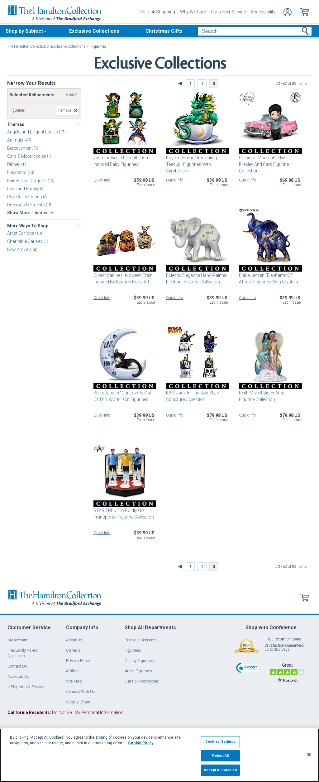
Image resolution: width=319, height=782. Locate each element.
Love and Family (23, 188)
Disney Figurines (139, 660)
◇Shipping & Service (25, 686)
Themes (15, 124)
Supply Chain (78, 702)
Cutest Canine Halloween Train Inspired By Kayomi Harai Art (123, 278)
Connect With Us (80, 691)
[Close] (309, 754)
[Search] (255, 31)
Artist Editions (21, 233)
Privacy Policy (78, 660)
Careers (73, 650)
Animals (15, 140)
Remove (64, 110)
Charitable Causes (25, 241)
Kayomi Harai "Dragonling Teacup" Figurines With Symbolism (191, 164)
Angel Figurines (138, 671)
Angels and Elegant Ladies (33, 131)
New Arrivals (20, 249)
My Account (17, 640)
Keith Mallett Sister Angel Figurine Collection (262, 396)
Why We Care (193, 11)
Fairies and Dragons (27, 180)
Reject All (220, 755)
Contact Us (17, 666)
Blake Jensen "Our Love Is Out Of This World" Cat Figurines (122, 396)
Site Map (74, 681)
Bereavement (20, 148)
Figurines (133, 650)
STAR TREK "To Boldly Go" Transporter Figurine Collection (123, 513)
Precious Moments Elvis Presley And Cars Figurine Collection (264, 164)
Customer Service (228, 11)
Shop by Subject (24, 31)
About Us (74, 640)
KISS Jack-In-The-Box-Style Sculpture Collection (192, 396)
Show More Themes (28, 212)
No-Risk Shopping (157, 11)
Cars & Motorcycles (27, 156)
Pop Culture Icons (25, 196)
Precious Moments (26, 204)
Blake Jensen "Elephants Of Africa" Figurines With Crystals (268, 278)
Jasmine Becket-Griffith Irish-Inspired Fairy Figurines (121, 161)
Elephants (17, 172)
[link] (248, 669)
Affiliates (74, 671)
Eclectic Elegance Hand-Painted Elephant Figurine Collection (196, 278)
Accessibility (263, 11)
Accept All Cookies (220, 770)
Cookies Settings (220, 741)
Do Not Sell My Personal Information (65, 712)
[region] (159, 755)
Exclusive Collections (94, 31)
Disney (14, 164)
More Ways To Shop (27, 225)
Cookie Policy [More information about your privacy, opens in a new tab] (140, 743)
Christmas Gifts (164, 31)
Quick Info (101, 180)
